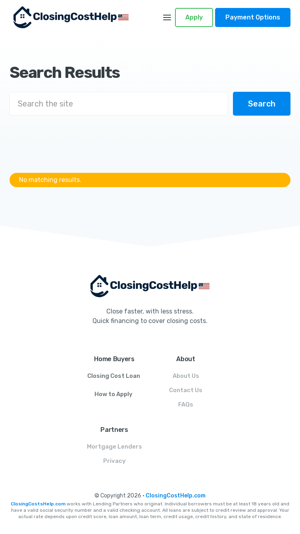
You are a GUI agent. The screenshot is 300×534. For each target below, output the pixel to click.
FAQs (185, 404)
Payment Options (252, 17)
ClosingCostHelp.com (176, 495)
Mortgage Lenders (114, 446)
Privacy (114, 460)
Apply (194, 17)
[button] (167, 17)
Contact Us (185, 390)
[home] (80, 17)
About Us (186, 375)
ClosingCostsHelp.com (38, 504)
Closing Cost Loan (113, 375)
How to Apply (113, 394)
